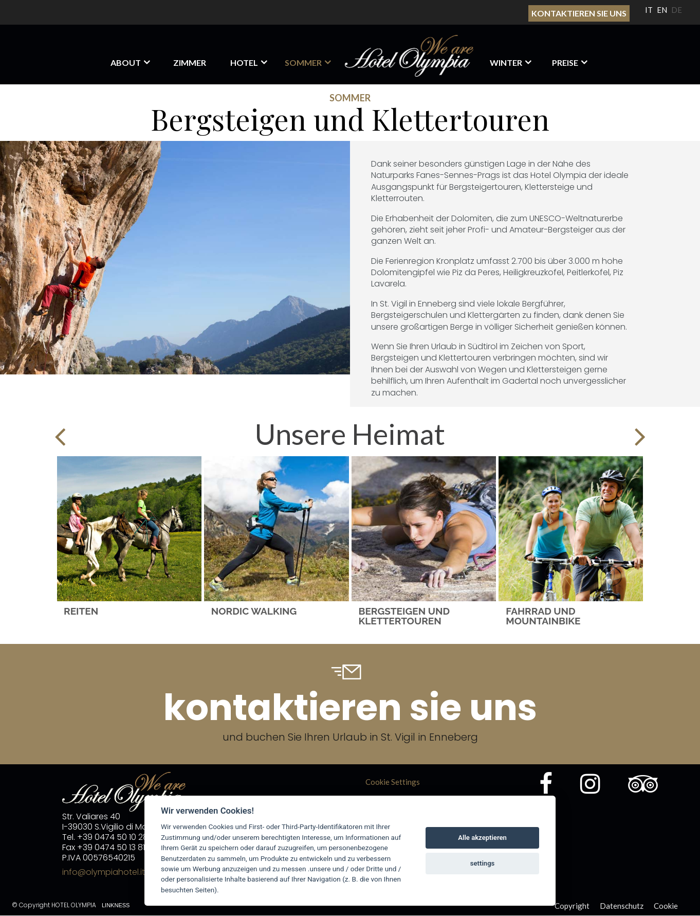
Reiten (81, 610)
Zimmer (189, 62)
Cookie (666, 905)
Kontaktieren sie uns (579, 13)
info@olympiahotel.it (103, 872)
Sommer (303, 62)
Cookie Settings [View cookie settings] (392, 781)
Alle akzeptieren (482, 837)
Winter (506, 62)
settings (482, 863)
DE (676, 9)
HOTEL (244, 62)
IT (649, 9)
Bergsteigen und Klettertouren (404, 615)
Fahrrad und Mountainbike (543, 615)
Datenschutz (621, 905)
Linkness (116, 905)
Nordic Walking (254, 610)
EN (662, 9)
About (125, 62)
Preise (565, 62)
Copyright (572, 905)
